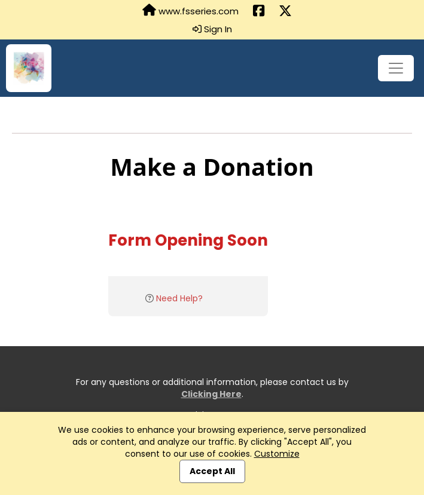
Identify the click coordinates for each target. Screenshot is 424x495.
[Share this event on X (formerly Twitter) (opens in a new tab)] (285, 11)
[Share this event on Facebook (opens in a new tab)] (258, 11)
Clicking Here (211, 394)
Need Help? (179, 298)
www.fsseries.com (190, 10)
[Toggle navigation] (396, 68)
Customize (277, 454)
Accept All (212, 471)
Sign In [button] (212, 29)
